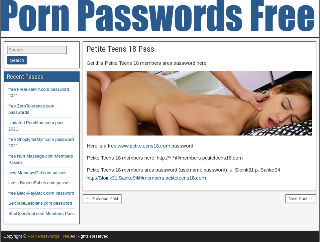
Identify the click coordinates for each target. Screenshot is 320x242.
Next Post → (301, 198)
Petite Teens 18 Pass (120, 49)
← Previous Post (102, 198)
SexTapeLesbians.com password (40, 203)
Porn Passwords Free (48, 236)
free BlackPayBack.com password (41, 193)
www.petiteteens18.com (144, 146)
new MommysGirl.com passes (37, 172)
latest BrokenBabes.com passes (39, 182)
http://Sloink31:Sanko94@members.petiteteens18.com (146, 178)
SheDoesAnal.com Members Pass (41, 213)
